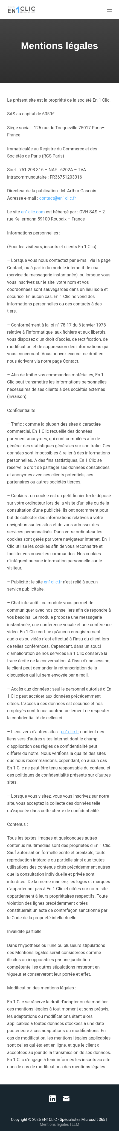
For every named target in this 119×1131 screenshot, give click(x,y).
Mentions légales (55, 1124)
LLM (75, 1124)
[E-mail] (66, 1098)
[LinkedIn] (52, 1098)
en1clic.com (33, 211)
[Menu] (109, 9)
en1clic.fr (53, 582)
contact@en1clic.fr (57, 198)
